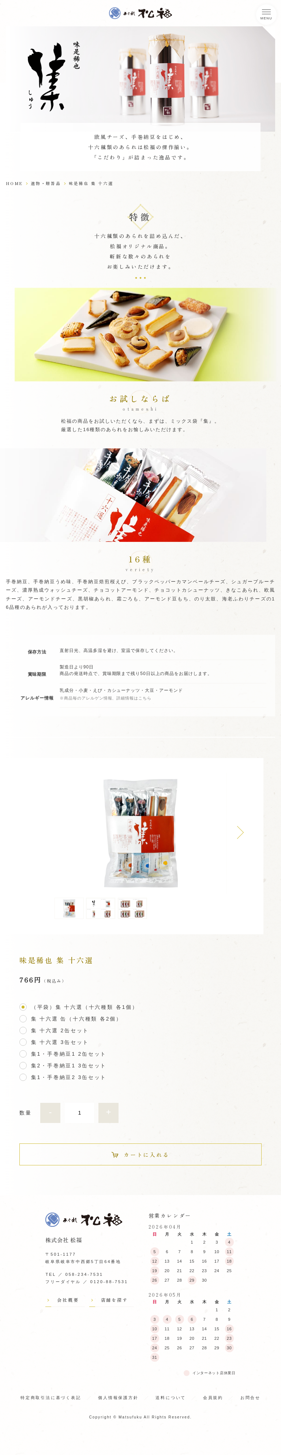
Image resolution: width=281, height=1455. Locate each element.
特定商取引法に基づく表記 (50, 1397)
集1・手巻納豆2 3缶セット (68, 1077)
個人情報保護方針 (118, 1397)
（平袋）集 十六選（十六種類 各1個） (84, 1007)
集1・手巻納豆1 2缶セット (68, 1054)
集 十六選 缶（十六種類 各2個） (76, 1019)
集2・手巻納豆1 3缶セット (68, 1066)
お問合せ (250, 1397)
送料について (171, 1397)
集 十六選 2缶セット (60, 1031)
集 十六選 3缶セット (60, 1042)
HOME (14, 183)
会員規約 (213, 1397)
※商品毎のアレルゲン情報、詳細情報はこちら (105, 698)
